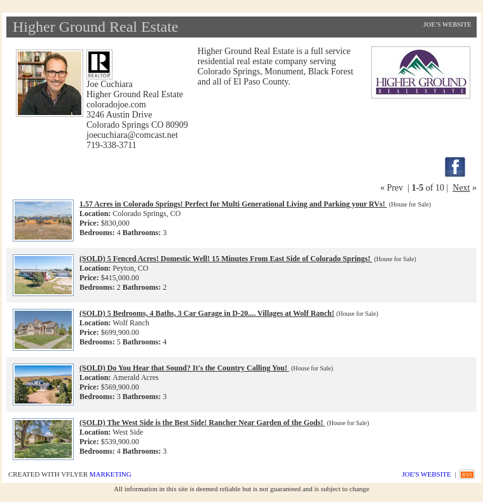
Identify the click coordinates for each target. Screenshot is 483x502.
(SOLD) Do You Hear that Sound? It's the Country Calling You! (184, 367)
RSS (467, 474)
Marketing (111, 474)
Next (461, 188)
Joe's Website (447, 24)
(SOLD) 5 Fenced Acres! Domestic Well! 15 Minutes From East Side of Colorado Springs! (225, 258)
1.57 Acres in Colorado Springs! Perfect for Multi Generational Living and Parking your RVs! (233, 204)
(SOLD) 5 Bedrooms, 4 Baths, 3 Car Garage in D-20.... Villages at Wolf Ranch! (206, 313)
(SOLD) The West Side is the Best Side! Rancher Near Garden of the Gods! (202, 422)
